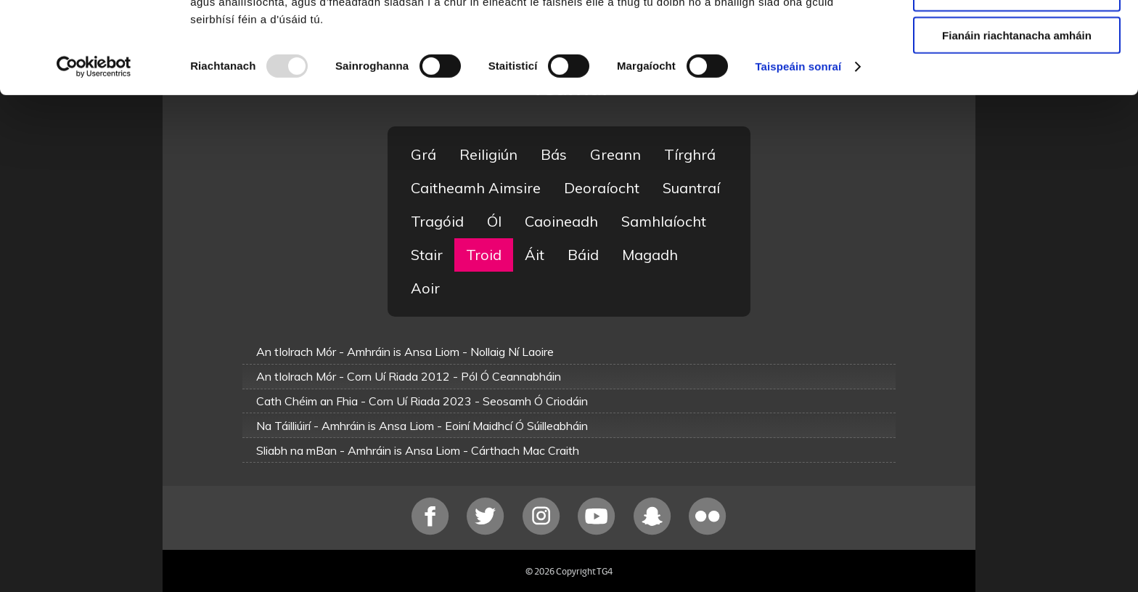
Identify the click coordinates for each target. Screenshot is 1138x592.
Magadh (650, 255)
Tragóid (437, 221)
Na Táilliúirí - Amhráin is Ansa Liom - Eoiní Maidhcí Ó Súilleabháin (422, 425)
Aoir (425, 288)
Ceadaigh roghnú (1016, 79)
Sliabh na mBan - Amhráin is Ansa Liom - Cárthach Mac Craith (417, 450)
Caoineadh (561, 221)
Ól (494, 221)
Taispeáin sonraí (798, 152)
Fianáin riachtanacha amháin (1017, 121)
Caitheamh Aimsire (476, 188)
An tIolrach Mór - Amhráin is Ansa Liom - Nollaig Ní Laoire (405, 351)
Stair (427, 255)
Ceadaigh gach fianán (1016, 36)
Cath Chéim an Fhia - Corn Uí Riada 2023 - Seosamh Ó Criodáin (422, 401)
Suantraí (691, 188)
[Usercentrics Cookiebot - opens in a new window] (93, 152)
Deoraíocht (601, 188)
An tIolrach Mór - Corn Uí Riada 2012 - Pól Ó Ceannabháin (408, 376)
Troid (484, 255)
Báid (583, 255)
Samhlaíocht (663, 221)
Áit (534, 255)
